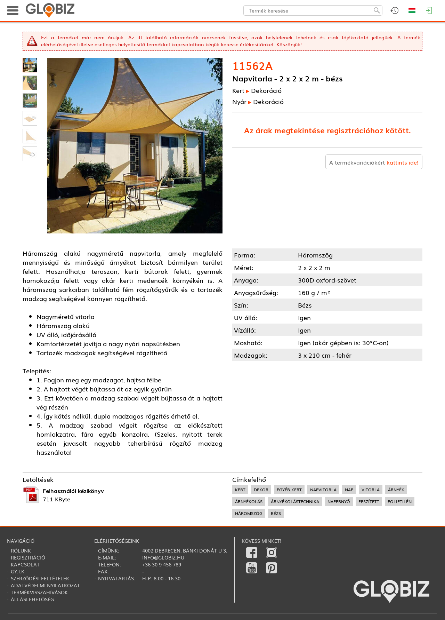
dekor (261, 489)
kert (240, 489)
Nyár (239, 101)
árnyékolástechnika (295, 501)
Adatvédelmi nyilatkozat (45, 585)
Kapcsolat (25, 564)
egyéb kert (289, 489)
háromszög (248, 513)
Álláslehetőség (32, 599)
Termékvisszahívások (39, 592)
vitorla (371, 489)
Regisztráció (28, 557)
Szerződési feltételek (40, 578)
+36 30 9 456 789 (161, 564)
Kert (238, 90)
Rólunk (21, 550)
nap (349, 489)
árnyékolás (248, 501)
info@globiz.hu (163, 557)
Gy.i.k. (18, 571)
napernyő (338, 501)
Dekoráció (266, 90)
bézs (276, 513)
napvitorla (323, 489)
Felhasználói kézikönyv (73, 490)
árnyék (396, 489)
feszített (368, 501)
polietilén (400, 501)
